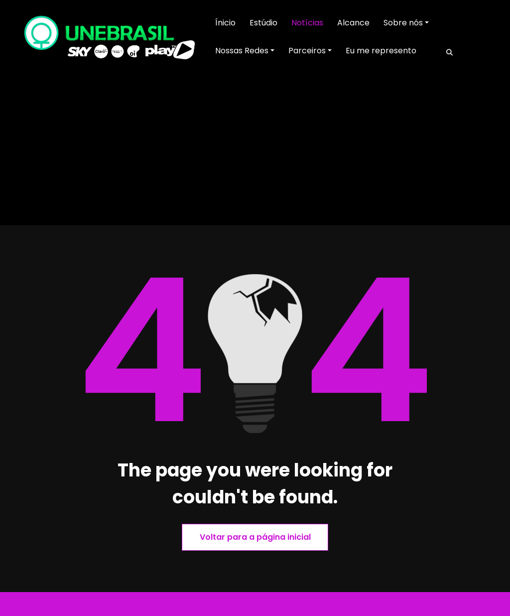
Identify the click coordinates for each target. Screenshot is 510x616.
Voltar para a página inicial (255, 537)
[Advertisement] (255, 150)
